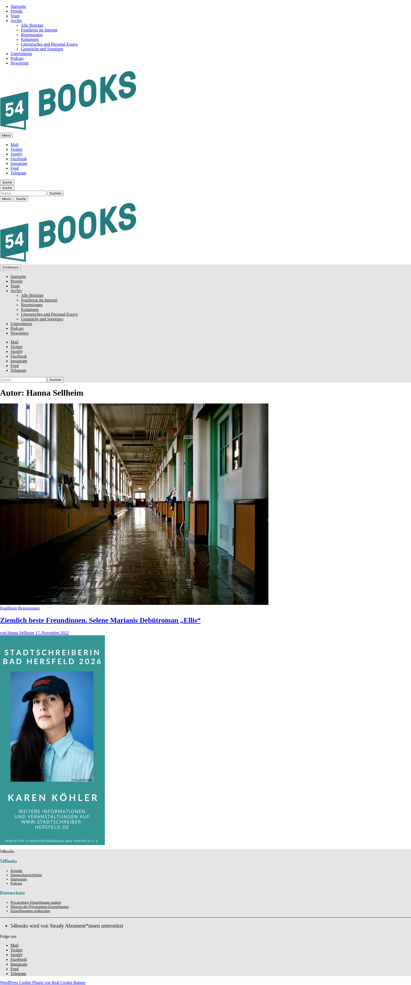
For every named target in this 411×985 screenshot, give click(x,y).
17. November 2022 (52, 633)
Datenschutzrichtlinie (26, 875)
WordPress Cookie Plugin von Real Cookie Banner (43, 982)
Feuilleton (8, 608)
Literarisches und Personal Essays (49, 44)
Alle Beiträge (32, 25)
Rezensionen (31, 35)
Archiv (16, 20)
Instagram (18, 163)
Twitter (16, 149)
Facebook (18, 159)
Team (15, 16)
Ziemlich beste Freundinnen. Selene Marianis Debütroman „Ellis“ (100, 620)
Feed (14, 168)
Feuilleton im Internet (39, 30)
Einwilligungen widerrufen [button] (30, 911)
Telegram (18, 173)
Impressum (18, 879)
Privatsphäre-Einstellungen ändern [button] (35, 903)
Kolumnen (30, 39)
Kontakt (16, 871)
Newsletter (19, 63)
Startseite (18, 6)
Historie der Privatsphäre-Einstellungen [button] (39, 907)
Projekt (16, 11)
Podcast (17, 58)
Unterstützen (21, 53)
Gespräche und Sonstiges (42, 49)
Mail (14, 144)
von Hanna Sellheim (17, 633)
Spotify (16, 154)
